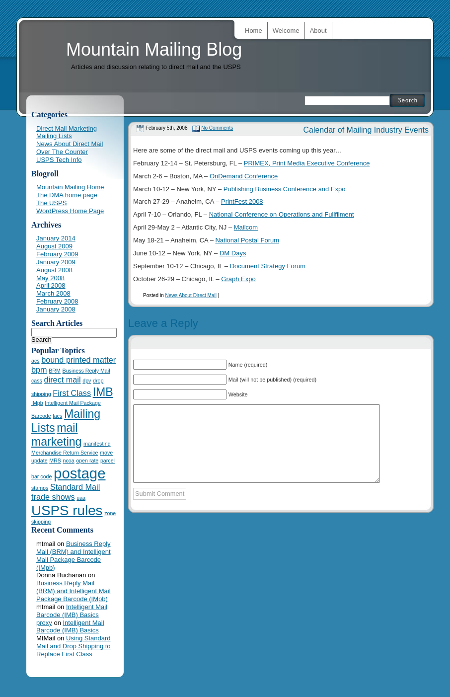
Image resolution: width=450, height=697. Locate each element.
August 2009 (54, 246)
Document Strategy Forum (267, 266)
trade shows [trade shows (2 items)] (53, 496)
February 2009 (57, 254)
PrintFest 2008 (242, 201)
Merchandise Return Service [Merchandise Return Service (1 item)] (64, 453)
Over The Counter (62, 151)
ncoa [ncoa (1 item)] (69, 461)
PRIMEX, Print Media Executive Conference (307, 163)
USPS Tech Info (59, 159)
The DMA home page (66, 195)
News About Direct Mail (190, 295)
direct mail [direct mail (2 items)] (62, 379)
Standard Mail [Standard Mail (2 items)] (75, 486)
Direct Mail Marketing (66, 128)
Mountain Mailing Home (70, 187)
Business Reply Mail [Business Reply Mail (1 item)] (86, 371)
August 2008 (54, 270)
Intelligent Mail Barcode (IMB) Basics (71, 611)
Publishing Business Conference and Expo (285, 189)
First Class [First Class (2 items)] (72, 392)
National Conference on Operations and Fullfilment (281, 214)
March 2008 (53, 293)
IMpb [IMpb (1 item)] (37, 403)
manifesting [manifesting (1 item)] (97, 444)
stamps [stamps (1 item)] (39, 488)
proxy (44, 622)
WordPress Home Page (70, 211)
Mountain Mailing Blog (154, 49)
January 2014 (55, 238)
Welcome (286, 30)
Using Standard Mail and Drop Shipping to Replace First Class (73, 646)
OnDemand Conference (244, 176)
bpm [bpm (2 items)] (39, 369)
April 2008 (51, 285)
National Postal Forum (247, 240)
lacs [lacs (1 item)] (57, 416)
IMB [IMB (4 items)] (103, 392)
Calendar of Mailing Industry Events (366, 130)
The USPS (51, 203)
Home (253, 30)
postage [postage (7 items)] (79, 473)
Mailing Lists (54, 136)
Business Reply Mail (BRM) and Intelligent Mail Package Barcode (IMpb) (73, 555)
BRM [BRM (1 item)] (55, 371)
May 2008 (50, 278)
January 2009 (55, 262)
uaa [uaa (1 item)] (80, 498)
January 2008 (55, 309)
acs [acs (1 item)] (35, 361)
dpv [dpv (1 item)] (86, 381)
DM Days (233, 253)
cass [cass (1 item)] (36, 381)
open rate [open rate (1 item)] (87, 461)
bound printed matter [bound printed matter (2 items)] (78, 359)
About (318, 30)
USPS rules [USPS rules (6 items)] (67, 510)
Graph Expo (238, 279)
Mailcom (246, 227)
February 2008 (57, 301)
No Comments (217, 128)
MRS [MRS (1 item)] (55, 461)
